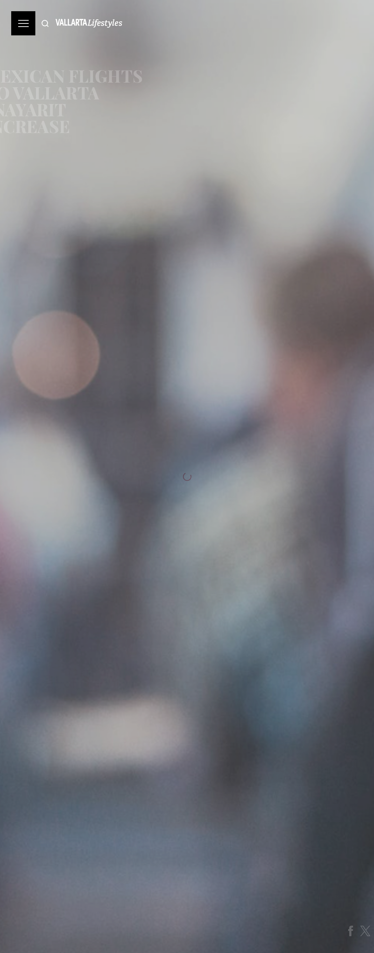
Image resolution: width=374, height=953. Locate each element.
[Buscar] (45, 23)
